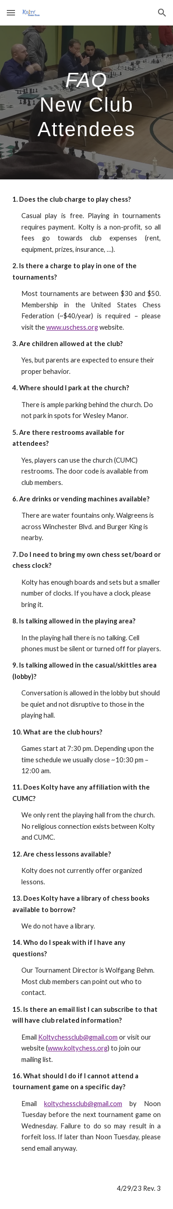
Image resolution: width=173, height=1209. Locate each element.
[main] (86, 102)
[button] (11, 12)
